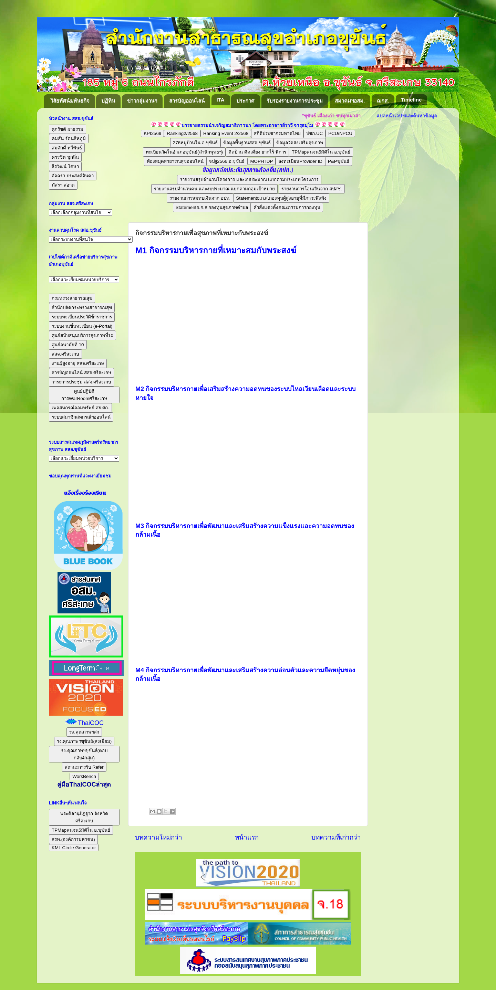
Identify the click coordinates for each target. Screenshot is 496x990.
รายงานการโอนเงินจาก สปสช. (311, 188)
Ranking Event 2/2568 (225, 133)
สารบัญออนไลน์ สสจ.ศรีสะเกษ (81, 372)
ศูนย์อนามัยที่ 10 (68, 344)
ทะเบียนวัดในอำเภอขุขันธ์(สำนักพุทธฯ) (184, 152)
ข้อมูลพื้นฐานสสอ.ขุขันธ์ (247, 142)
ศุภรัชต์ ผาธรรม (67, 129)
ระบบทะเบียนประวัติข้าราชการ (82, 316)
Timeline (411, 100)
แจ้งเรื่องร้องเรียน (84, 493)
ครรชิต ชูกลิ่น (65, 157)
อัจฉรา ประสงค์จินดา (73, 175)
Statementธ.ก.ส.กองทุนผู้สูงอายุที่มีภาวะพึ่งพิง (281, 198)
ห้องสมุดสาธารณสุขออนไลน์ (175, 161)
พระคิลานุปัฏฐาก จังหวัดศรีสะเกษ (84, 817)
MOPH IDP (261, 161)
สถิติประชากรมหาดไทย (277, 133)
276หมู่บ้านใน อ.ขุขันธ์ (195, 142)
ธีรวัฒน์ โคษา (65, 166)
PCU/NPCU (340, 133)
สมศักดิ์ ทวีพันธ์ (67, 147)
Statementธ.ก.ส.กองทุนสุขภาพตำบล (212, 207)
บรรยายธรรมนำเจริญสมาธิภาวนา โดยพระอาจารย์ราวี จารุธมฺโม (247, 125)
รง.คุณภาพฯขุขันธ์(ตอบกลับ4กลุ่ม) (84, 754)
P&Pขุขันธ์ (338, 161)
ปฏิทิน (108, 101)
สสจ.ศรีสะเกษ (65, 354)
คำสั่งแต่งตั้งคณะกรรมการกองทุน (287, 207)
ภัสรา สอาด (63, 185)
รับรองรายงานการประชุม (295, 101)
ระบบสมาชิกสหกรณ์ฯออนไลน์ (81, 417)
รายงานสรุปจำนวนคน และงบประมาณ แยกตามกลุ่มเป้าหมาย (214, 188)
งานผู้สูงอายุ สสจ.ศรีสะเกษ (78, 363)
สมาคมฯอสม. (350, 101)
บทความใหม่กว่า (158, 837)
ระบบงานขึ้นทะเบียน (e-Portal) (82, 326)
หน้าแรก (247, 837)
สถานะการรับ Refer (84, 767)
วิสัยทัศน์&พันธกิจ (70, 101)
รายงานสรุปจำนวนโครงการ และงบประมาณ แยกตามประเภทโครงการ (249, 179)
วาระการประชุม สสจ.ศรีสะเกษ (81, 382)
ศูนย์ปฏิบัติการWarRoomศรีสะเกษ (84, 395)
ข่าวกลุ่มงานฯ (142, 101)
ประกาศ (245, 101)
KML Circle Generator (74, 847)
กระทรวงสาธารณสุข (72, 298)
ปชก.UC (314, 133)
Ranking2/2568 (182, 133)
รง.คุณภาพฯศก (84, 732)
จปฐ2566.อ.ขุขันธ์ (227, 161)
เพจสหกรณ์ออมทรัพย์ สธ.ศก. (80, 407)
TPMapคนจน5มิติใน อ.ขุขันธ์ (321, 152)
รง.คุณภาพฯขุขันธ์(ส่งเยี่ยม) (84, 741)
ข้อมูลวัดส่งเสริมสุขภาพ (299, 142)
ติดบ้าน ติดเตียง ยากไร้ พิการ (257, 152)
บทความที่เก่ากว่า (336, 837)
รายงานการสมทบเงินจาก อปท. (199, 198)
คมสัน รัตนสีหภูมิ (69, 138)
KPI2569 (152, 133)
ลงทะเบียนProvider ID (300, 161)
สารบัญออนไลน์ (187, 101)
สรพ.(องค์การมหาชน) (73, 839)
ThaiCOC (91, 722)
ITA (221, 100)
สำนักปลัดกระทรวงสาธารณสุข (82, 307)
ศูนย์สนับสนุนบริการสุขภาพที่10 (82, 335)
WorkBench (84, 776)
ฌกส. (383, 101)
